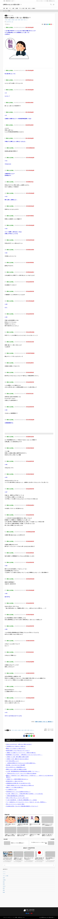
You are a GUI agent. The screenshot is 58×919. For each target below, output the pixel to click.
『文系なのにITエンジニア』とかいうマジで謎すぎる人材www (21, 802)
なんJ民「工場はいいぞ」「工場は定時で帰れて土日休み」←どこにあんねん (24, 822)
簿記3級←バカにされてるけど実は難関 (15, 793)
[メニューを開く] (54, 4)
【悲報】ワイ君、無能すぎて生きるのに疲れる (17, 787)
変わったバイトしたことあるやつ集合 (15, 832)
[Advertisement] (29, 437)
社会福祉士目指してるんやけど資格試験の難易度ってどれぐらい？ (22, 834)
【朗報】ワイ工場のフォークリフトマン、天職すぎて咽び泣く (21, 781)
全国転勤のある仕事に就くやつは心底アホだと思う (18, 811)
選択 (22, 19)
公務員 (13, 19)
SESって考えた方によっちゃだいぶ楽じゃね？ (17, 826)
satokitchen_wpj (9, 21)
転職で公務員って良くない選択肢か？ (44, 735)
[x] (46, 24)
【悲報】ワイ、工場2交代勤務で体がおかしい (17, 807)
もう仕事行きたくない (11, 818)
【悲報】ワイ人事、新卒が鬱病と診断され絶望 (17, 785)
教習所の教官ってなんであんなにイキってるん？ (18, 779)
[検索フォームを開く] (51, 4)
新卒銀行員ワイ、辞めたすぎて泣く (14, 809)
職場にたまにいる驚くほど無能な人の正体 (16, 797)
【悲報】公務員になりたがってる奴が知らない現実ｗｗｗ (20, 813)
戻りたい (26, 19)
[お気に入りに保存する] (7, 24)
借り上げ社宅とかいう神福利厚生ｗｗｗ (15, 795)
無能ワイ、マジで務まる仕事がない (14, 815)
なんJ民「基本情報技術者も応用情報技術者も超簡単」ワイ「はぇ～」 (23, 799)
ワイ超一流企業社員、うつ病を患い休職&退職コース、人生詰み (21, 828)
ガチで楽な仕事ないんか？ (12, 789)
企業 (16, 19)
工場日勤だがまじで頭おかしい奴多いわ (15, 774)
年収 (6, 19)
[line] (49, 24)
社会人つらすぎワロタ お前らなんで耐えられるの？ (19, 772)
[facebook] (44, 24)
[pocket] (51, 24)
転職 (6, 15)
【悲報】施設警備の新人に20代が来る (15, 824)
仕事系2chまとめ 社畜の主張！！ (12, 4)
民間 (19, 19)
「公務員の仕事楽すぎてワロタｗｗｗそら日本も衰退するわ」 (21, 791)
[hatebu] (48, 24)
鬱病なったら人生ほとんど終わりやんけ (15, 777)
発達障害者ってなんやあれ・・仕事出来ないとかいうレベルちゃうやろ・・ (24, 783)
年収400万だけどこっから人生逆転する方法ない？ (18, 820)
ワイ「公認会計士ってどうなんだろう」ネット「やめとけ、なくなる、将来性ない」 (26, 830)
